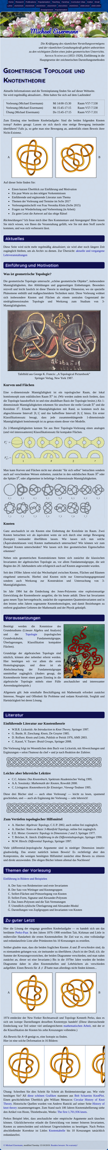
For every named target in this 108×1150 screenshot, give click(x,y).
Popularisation (44, 2)
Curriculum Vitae (78, 2)
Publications (31, 2)
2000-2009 (95, 6)
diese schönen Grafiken (42, 1095)
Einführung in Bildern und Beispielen (25, 878)
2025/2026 (18, 6)
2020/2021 (73, 6)
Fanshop (65, 2)
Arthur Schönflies (56, 55)
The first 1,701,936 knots (72, 1111)
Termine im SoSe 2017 (57, 201)
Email (97, 2)
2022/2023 (51, 6)
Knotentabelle (57, 1130)
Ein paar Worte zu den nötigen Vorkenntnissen (39, 193)
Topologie (31, 634)
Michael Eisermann (54, 31)
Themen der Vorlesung (25, 201)
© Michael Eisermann (13, 1145)
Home (11, 2)
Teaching (56, 2)
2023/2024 (40, 6)
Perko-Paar (21, 932)
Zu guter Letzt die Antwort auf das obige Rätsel (39, 213)
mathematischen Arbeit (77, 1025)
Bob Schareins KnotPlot (89, 1095)
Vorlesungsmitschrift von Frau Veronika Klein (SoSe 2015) (46, 205)
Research (20, 2)
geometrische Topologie (23, 281)
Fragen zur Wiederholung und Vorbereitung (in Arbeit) (43, 209)
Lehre (9, 6)
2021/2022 (62, 6)
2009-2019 (84, 6)
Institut (90, 2)
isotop (6, 124)
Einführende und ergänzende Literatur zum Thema (41, 197)
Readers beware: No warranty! (64, 1145)
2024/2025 (29, 6)
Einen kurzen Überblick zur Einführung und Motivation (44, 189)
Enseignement (47, 10)
